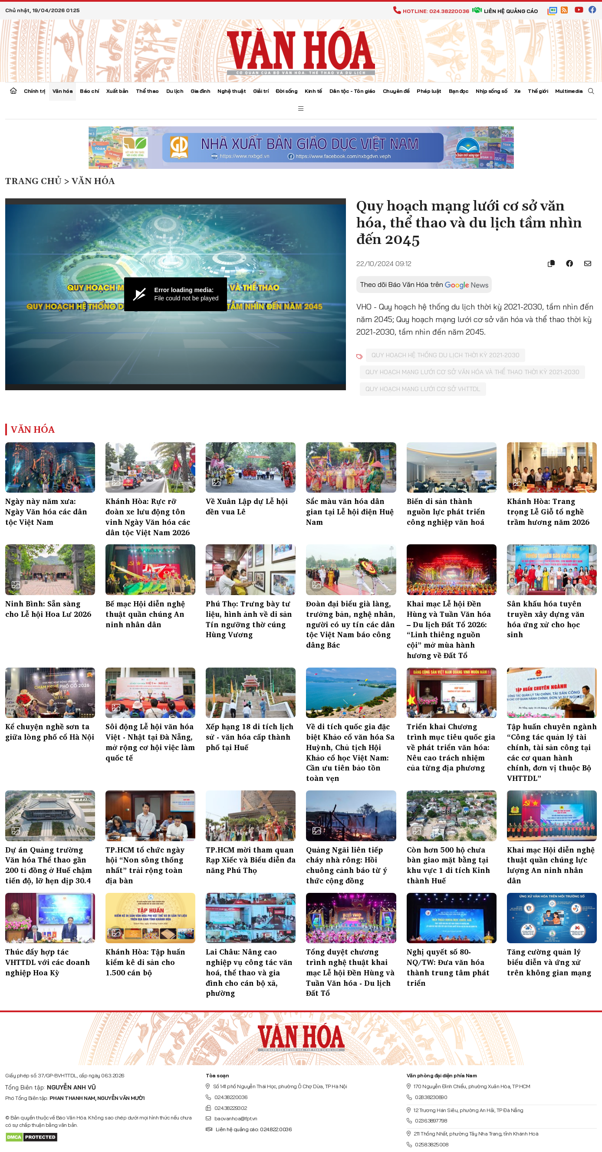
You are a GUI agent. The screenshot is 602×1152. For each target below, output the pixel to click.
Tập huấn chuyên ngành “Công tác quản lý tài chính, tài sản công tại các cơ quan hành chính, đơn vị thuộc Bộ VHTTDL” (552, 752)
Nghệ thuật (231, 91)
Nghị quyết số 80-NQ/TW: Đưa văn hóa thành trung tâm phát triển (448, 967)
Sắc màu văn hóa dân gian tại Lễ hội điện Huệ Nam (350, 511)
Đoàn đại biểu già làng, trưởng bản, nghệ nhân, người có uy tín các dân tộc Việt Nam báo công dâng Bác (350, 624)
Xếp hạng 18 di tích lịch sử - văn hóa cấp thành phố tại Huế (249, 737)
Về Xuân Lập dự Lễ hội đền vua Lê (247, 506)
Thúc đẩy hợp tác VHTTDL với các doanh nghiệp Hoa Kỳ (47, 962)
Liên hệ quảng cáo (505, 11)
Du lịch (175, 91)
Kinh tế (313, 91)
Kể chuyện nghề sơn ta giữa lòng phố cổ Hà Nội (49, 732)
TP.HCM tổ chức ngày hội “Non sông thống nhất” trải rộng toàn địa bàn (144, 865)
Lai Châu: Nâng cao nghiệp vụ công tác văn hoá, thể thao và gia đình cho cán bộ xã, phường (249, 972)
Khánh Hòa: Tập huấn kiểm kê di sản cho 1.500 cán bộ (145, 962)
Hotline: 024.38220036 (431, 11)
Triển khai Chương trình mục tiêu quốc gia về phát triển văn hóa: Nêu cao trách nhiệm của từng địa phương (451, 747)
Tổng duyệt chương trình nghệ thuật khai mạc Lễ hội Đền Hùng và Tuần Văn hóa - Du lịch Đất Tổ (350, 972)
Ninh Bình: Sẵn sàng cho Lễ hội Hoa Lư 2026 (48, 609)
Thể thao (147, 91)
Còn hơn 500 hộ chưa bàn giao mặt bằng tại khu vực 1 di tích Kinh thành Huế (448, 865)
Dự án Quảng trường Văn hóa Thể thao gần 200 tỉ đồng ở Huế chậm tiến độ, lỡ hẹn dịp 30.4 (48, 865)
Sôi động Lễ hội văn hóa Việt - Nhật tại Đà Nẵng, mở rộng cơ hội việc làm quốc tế (150, 742)
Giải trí (260, 91)
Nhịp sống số (491, 91)
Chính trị (34, 91)
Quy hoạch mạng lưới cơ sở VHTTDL (422, 389)
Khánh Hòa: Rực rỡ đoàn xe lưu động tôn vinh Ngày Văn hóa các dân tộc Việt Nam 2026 (147, 516)
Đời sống (286, 91)
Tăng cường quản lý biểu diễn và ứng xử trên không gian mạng (549, 962)
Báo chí (89, 91)
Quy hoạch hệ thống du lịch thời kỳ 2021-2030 (446, 355)
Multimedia (568, 91)
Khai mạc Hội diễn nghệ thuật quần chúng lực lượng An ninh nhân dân (551, 865)
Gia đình (200, 91)
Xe (517, 91)
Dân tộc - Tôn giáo (352, 91)
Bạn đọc (459, 91)
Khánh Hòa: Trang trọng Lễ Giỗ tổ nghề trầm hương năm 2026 (548, 511)
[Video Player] (175, 294)
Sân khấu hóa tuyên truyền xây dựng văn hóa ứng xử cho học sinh (546, 619)
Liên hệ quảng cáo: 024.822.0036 (248, 1129)
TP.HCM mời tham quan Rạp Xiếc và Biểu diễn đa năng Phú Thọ (251, 860)
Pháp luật (429, 91)
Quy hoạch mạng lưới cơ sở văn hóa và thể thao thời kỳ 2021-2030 (472, 372)
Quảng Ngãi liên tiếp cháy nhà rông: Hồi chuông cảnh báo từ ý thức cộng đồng (346, 865)
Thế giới (538, 91)
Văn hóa (63, 91)
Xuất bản (117, 91)
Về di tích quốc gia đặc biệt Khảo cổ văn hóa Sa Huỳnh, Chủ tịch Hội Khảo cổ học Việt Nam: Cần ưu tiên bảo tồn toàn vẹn (350, 752)
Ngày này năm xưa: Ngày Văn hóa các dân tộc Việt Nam (46, 511)
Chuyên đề (396, 91)
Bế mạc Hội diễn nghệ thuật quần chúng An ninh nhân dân (145, 614)
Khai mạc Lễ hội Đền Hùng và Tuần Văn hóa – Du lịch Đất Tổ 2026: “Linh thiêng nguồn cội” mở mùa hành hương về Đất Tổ (449, 629)
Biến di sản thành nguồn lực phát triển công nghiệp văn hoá (446, 511)
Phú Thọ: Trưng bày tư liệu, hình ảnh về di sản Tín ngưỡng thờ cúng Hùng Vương (249, 619)
